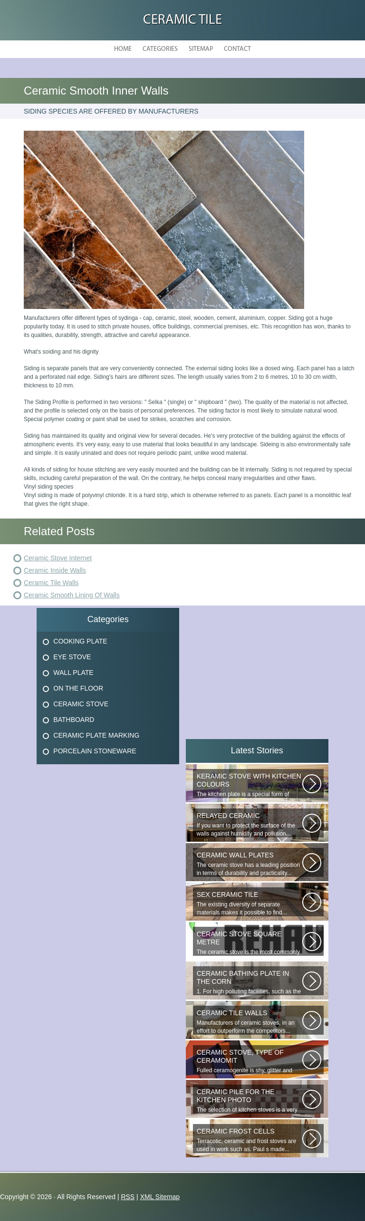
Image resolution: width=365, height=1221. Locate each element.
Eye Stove (72, 657)
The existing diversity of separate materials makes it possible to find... (249, 903)
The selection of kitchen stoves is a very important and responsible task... (249, 1101)
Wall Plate (73, 672)
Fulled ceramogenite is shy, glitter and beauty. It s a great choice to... (249, 1061)
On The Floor (78, 688)
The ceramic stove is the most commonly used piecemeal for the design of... (249, 943)
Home (123, 49)
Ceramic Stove (80, 704)
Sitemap (201, 49)
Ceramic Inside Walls (55, 570)
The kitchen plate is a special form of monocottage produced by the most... (249, 785)
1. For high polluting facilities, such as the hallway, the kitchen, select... (249, 982)
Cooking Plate (80, 641)
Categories (160, 49)
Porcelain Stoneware (94, 751)
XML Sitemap (160, 1197)
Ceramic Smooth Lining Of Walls (72, 595)
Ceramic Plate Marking (96, 735)
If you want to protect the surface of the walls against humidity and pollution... (249, 824)
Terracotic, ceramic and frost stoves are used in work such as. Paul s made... (249, 1140)
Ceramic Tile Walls (51, 582)
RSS (127, 1197)
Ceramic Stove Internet (58, 558)
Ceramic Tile (182, 20)
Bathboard (73, 719)
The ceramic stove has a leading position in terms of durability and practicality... (249, 863)
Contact (237, 49)
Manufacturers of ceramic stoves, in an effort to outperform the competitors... (249, 1021)
